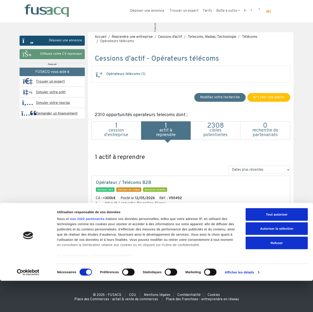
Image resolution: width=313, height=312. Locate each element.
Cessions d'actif (170, 37)
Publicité (155, 27)
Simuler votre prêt (51, 92)
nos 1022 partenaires (87, 250)
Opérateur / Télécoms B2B (123, 183)
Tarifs (207, 11)
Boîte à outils (226, 11)
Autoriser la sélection (276, 260)
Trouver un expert (184, 11)
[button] (269, 11)
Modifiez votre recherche (220, 97)
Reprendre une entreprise (132, 37)
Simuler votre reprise (53, 103)
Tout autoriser (277, 245)
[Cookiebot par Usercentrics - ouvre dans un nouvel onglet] (28, 303)
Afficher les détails (239, 303)
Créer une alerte (268, 97)
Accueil (101, 37)
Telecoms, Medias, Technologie (211, 37)
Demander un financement (57, 114)
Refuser (277, 274)
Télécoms (249, 37)
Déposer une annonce (147, 11)
